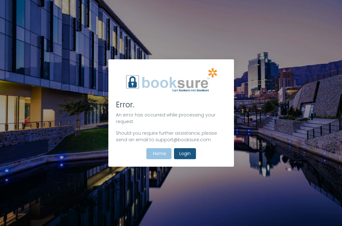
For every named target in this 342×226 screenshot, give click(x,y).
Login (185, 153)
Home (158, 153)
